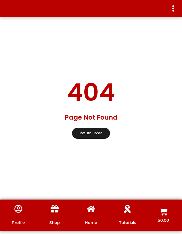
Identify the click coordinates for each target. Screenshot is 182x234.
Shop (54, 222)
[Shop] (55, 209)
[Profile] (18, 209)
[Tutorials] (127, 209)
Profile (18, 222)
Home (91, 222)
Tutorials (127, 222)
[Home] (91, 209)
